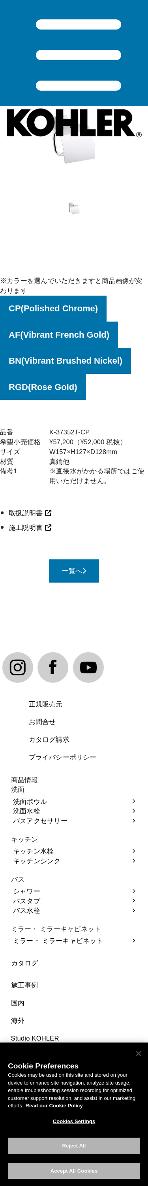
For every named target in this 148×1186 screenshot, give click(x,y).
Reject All (74, 1150)
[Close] (138, 1057)
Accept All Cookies (74, 1175)
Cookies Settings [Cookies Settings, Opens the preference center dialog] (74, 1125)
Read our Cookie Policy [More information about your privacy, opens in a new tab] (54, 1109)
